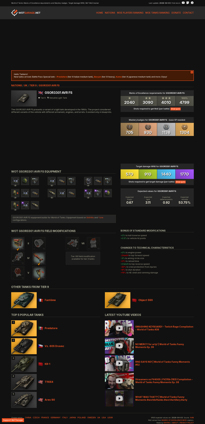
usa (104, 417)
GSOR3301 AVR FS (49, 85)
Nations (110, 12)
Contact (188, 12)
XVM (192, 418)
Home (99, 12)
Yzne (100, 217)
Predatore (47, 328)
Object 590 (142, 300)
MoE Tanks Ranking (157, 12)
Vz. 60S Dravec (51, 346)
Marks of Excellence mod (174, 420)
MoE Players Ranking (130, 12)
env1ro (167, 423)
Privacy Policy (187, 423)
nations (16, 85)
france (45, 417)
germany (56, 417)
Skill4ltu (90, 217)
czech (36, 417)
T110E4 (45, 381)
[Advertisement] (102, 44)
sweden (91, 417)
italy (65, 417)
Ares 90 (46, 399)
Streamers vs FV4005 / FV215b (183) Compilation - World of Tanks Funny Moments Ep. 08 (164, 381)
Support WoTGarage (13, 420)
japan (72, 417)
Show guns (175, 109)
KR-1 (44, 364)
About (175, 423)
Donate (176, 12)
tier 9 (33, 85)
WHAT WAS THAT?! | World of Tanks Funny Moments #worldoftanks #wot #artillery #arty (161, 398)
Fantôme (47, 300)
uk (25, 85)
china (28, 417)
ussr (110, 417)
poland (82, 417)
